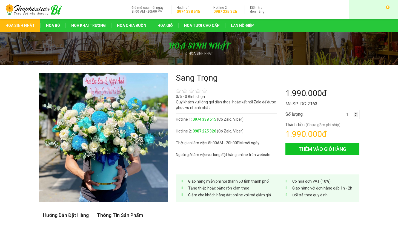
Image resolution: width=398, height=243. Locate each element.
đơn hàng (257, 9)
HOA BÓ (53, 25)
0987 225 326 (225, 11)
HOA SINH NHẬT (20, 25)
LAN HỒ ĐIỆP (242, 25)
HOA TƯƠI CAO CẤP (202, 25)
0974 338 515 (188, 11)
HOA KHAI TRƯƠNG (88, 25)
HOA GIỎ (165, 25)
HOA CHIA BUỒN (131, 25)
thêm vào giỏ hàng (322, 149)
